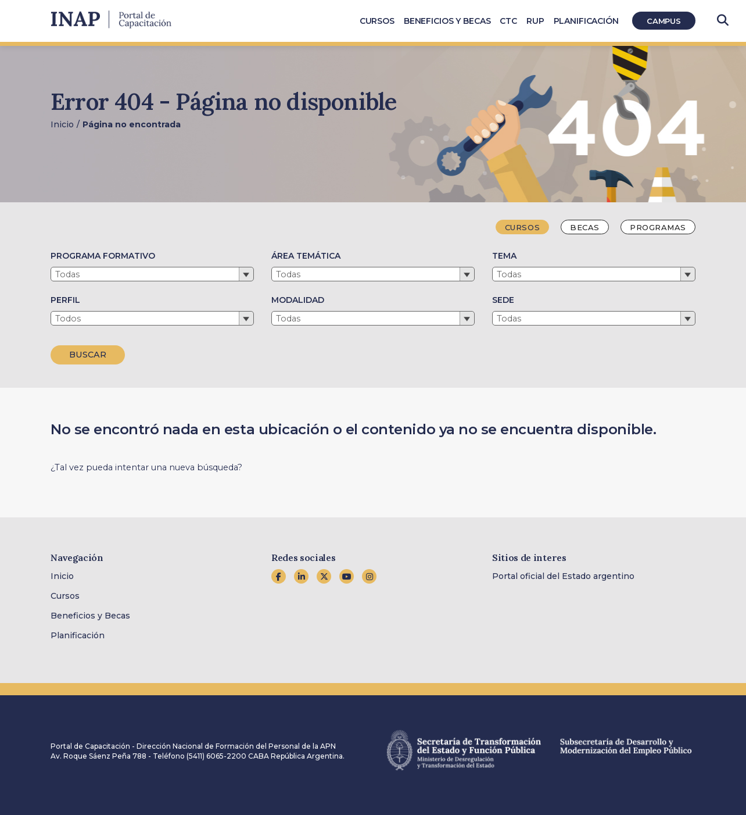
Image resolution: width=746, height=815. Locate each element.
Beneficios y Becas (90, 615)
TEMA (504, 256)
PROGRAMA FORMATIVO (103, 256)
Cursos (65, 596)
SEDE (503, 300)
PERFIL (65, 300)
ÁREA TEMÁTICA (305, 256)
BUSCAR (87, 354)
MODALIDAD (297, 300)
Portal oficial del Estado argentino (563, 576)
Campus (664, 21)
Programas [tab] (658, 227)
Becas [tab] (585, 227)
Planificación (78, 635)
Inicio (62, 124)
